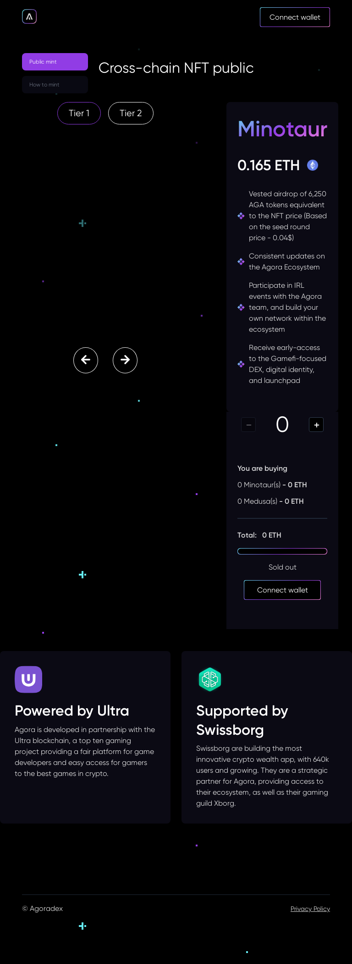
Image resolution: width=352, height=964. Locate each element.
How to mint (44, 84)
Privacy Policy (310, 908)
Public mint (43, 62)
